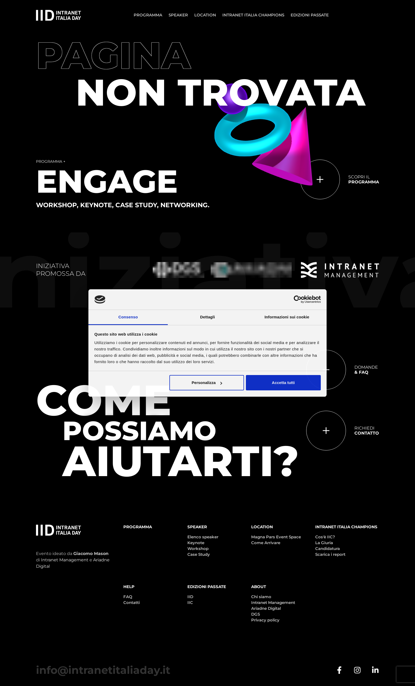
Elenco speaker (202, 536)
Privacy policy (265, 619)
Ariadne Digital (266, 608)
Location (205, 15)
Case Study (198, 554)
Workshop (198, 548)
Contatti (131, 602)
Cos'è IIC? (325, 536)
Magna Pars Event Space (276, 536)
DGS (255, 614)
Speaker (178, 15)
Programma (148, 15)
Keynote (195, 542)
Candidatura (327, 548)
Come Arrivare (265, 542)
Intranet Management (64, 559)
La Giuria (324, 542)
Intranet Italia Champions (253, 15)
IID (190, 596)
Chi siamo (261, 596)
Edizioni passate (310, 15)
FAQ (127, 596)
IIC (190, 602)
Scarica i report (330, 554)
